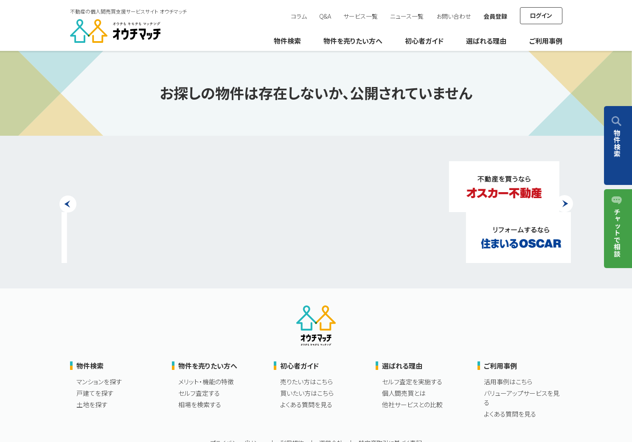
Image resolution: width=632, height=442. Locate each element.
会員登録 (495, 16)
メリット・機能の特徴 (206, 330)
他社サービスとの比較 (412, 353)
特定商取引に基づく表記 (390, 392)
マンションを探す (99, 330)
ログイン (541, 15)
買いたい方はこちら (307, 342)
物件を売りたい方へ (352, 40)
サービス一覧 (360, 16)
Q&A (325, 16)
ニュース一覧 (407, 16)
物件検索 (287, 40)
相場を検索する (199, 353)
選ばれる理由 (486, 40)
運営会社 (331, 392)
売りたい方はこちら (306, 330)
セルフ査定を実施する (412, 330)
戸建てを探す (94, 342)
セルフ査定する (199, 342)
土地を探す (91, 353)
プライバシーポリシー (237, 392)
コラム (299, 16)
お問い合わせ (453, 16)
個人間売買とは (404, 342)
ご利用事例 (545, 40)
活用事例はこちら (508, 330)
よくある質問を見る (306, 353)
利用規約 (292, 392)
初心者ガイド (424, 40)
